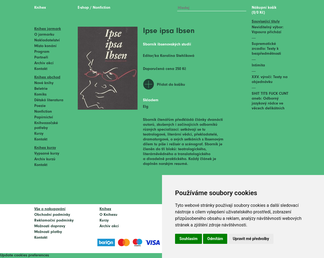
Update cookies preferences (24, 255)
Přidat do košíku (171, 85)
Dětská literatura (48, 100)
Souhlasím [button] (188, 238)
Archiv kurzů (44, 159)
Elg (145, 107)
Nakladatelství (47, 40)
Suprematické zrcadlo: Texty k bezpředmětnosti (266, 49)
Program (41, 52)
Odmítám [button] (215, 238)
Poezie (40, 106)
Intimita (258, 65)
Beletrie (41, 89)
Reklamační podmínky (54, 220)
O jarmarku (44, 34)
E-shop (83, 8)
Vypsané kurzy (46, 153)
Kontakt (40, 69)
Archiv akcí (44, 63)
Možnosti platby (48, 232)
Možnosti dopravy (49, 226)
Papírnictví (43, 117)
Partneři (41, 57)
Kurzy (38, 134)
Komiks (40, 94)
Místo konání (45, 46)
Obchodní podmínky (52, 215)
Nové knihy (44, 83)
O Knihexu (108, 215)
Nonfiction (43, 111)
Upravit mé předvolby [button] (251, 238)
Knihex (40, 8)
